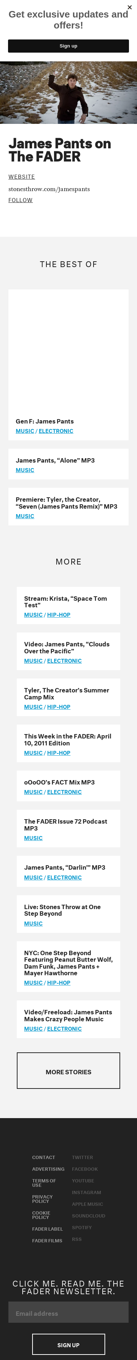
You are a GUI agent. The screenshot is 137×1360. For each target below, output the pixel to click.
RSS (77, 1117)
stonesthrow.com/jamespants (49, 188)
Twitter (82, 1035)
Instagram (86, 1070)
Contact (43, 1035)
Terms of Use (44, 1061)
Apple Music (87, 1082)
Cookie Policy (41, 1093)
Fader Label (47, 1107)
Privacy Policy (42, 1077)
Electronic (56, 309)
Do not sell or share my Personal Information (62, 1269)
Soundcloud (88, 1094)
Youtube (83, 1059)
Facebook (85, 1047)
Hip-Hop (59, 493)
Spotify (82, 1105)
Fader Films (47, 1118)
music (25, 309)
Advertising (48, 1047)
